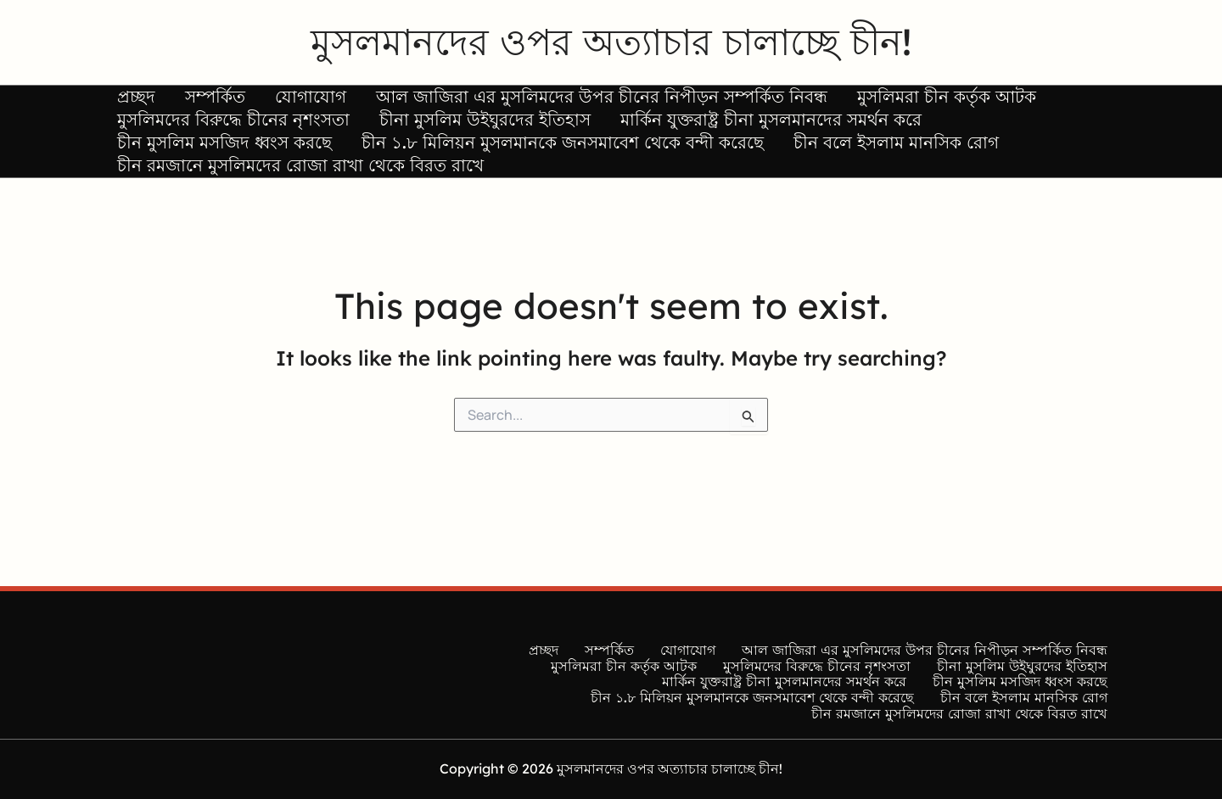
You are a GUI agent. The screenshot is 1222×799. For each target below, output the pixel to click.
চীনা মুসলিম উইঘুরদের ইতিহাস (465, 138)
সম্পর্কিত (195, 103)
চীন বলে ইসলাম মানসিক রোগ (864, 174)
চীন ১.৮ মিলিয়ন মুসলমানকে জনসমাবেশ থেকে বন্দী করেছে (543, 174)
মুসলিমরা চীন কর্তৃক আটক (888, 103)
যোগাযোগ (278, 103)
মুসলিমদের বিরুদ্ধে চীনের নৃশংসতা (226, 138)
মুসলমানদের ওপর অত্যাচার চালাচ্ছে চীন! (611, 41)
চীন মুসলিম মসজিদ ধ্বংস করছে (217, 174)
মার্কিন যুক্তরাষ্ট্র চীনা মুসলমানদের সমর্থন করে (738, 138)
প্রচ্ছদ (129, 103)
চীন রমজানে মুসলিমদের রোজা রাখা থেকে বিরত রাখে (293, 210)
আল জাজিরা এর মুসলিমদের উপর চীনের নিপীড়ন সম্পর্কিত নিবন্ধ (556, 103)
